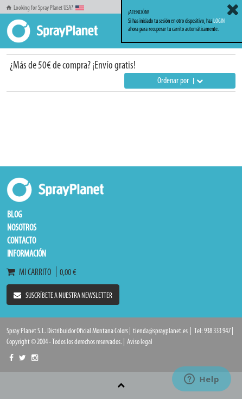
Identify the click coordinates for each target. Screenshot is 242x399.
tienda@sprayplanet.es (160, 330)
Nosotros (21, 227)
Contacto (21, 240)
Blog (14, 214)
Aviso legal (139, 341)
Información (26, 253)
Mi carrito (31, 271)
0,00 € (66, 271)
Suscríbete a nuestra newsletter (63, 295)
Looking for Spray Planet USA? (45, 7)
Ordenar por (180, 80)
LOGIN (219, 20)
